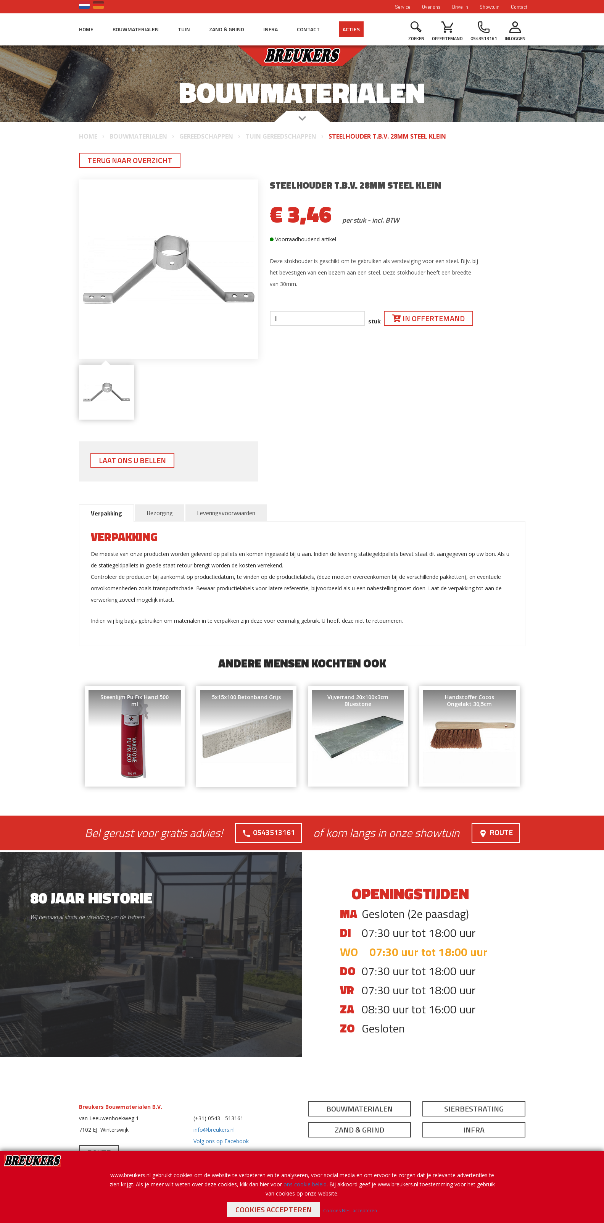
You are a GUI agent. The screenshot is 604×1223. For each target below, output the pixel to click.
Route (495, 832)
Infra (270, 29)
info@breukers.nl (214, 1129)
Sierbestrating (474, 1108)
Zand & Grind (226, 29)
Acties (351, 29)
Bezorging (160, 512)
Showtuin (489, 6)
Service (403, 6)
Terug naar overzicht (129, 160)
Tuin (184, 29)
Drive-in (460, 6)
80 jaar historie (91, 897)
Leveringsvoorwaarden (226, 512)
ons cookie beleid (305, 1184)
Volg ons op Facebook (221, 1140)
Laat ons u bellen (132, 460)
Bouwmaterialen (136, 29)
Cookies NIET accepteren (350, 1210)
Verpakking (106, 513)
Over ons (431, 6)
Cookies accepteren (273, 1209)
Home (86, 29)
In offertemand (428, 318)
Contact (519, 6)
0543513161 (268, 832)
